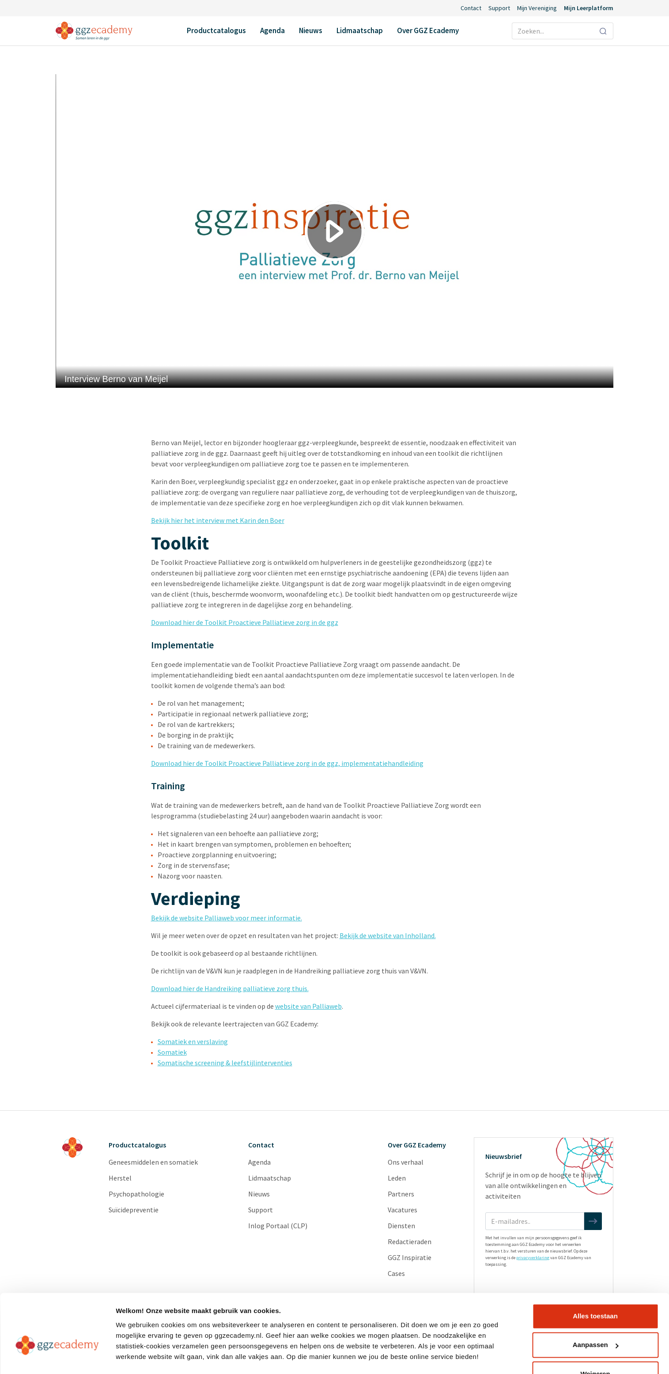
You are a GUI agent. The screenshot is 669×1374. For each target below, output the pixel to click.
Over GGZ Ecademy (428, 30)
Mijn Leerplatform (588, 8)
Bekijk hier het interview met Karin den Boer (217, 520)
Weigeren (595, 1349)
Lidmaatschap (359, 30)
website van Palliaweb (308, 1006)
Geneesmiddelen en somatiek (153, 1162)
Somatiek (172, 1052)
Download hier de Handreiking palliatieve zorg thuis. (230, 988)
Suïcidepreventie (134, 1209)
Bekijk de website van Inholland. (388, 935)
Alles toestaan (595, 1291)
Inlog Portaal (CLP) (277, 1225)
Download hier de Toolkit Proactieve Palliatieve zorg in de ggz (244, 622)
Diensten (401, 1225)
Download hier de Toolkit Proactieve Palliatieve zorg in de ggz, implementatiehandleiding (287, 763)
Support (499, 8)
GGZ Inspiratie (409, 1257)
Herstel (120, 1177)
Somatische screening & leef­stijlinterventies (225, 1062)
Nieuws (310, 30)
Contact (471, 8)
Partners (401, 1193)
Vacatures (402, 1209)
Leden (397, 1177)
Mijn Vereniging (537, 8)
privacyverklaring (532, 1257)
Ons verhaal (405, 1162)
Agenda (272, 30)
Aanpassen (596, 1320)
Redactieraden (409, 1241)
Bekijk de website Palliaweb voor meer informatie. (226, 917)
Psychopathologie (136, 1193)
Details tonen (137, 1356)
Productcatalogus (216, 30)
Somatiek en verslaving (193, 1041)
